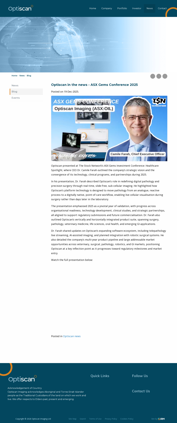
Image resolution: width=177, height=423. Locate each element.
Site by (158, 418)
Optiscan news (72, 336)
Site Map (72, 418)
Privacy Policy (111, 418)
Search (83, 418)
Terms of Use (95, 418)
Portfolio (122, 8)
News (150, 8)
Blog (14, 91)
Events (16, 97)
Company (106, 8)
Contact (162, 8)
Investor (136, 8)
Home (92, 8)
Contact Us (141, 391)
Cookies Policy (126, 418)
